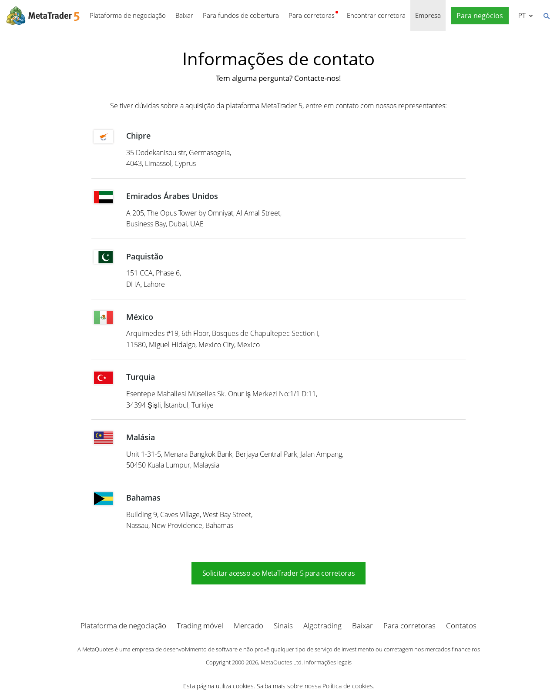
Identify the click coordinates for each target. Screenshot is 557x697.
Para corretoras (312, 15)
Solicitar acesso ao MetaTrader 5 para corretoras (278, 573)
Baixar (184, 15)
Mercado (248, 626)
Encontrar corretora (376, 15)
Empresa (428, 15)
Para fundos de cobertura (241, 15)
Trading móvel (200, 626)
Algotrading (322, 626)
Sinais (283, 626)
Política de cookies (347, 686)
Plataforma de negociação (128, 15)
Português (521, 15)
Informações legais (328, 662)
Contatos (461, 626)
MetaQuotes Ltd (281, 662)
